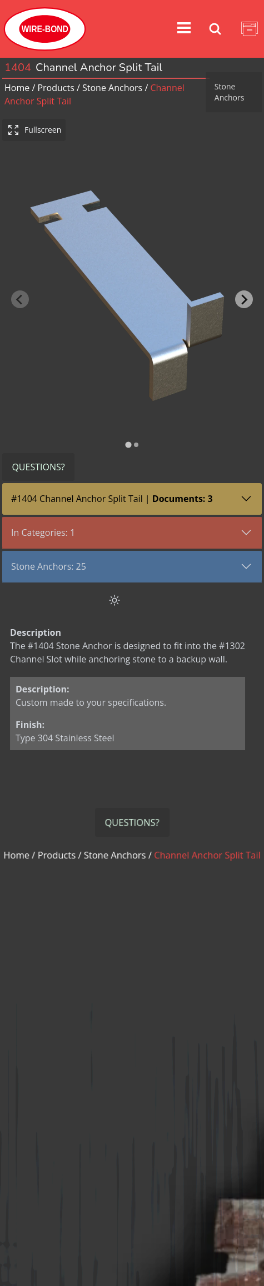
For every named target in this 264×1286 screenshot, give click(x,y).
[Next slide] (244, 288)
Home (16, 88)
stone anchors (112, 88)
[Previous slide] (20, 288)
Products (55, 88)
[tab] (128, 422)
